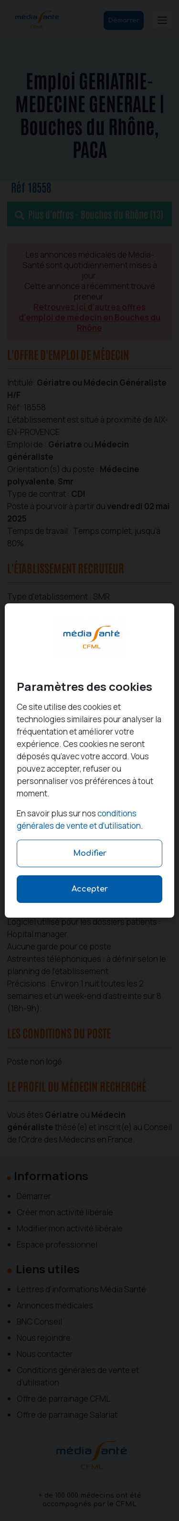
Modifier (89, 853)
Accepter (90, 889)
